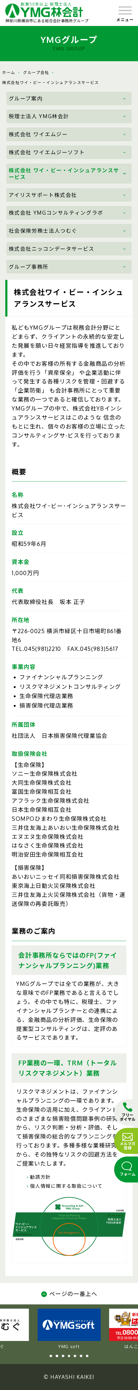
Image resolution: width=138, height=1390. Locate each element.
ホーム (8, 72)
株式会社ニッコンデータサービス (52, 248)
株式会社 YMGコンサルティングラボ (56, 212)
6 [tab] (81, 1356)
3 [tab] (63, 1356)
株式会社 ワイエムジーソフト (47, 152)
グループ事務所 (28, 266)
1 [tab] (51, 1356)
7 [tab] (87, 1356)
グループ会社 (36, 72)
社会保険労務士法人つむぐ (43, 230)
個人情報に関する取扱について (64, 1186)
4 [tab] (69, 1356)
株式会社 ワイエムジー (38, 134)
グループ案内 (26, 98)
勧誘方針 (38, 1177)
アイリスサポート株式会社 (43, 195)
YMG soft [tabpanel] (69, 1329)
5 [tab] (75, 1356)
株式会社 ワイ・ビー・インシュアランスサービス (64, 173)
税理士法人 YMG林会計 (39, 116)
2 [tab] (57, 1356)
